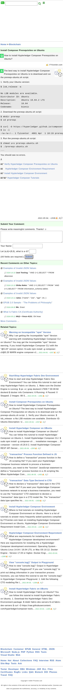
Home (3, 44)
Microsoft (5, 654)
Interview (44, 663)
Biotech (39, 674)
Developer (13, 672)
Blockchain (15, 44)
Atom (58, 663)
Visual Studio (8, 657)
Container (19, 652)
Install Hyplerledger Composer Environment (25, 173)
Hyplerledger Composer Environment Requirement (30, 169)
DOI (46, 674)
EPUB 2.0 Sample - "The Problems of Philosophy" (27, 305)
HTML (44, 652)
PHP (23, 654)
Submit (29, 259)
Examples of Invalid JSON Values (19, 271)
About (16, 663)
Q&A (31, 674)
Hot (9, 663)
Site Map (5, 666)
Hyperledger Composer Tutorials (23, 178)
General (36, 652)
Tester (4, 672)
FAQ (35, 663)
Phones (53, 674)
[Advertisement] (31, 24)
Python (30, 654)
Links (25, 674)
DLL (44, 672)
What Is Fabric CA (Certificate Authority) (23, 314)
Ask (20, 666)
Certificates (7, 674)
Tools (44, 654)
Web (18, 657)
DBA (22, 672)
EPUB (28, 652)
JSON (52, 652)
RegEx (17, 674)
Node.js (16, 654)
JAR (39, 672)
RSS (37, 654)
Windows (30, 672)
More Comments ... (10, 324)
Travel (4, 677)
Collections (26, 663)
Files (50, 672)
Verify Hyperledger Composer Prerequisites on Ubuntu (31, 164)
